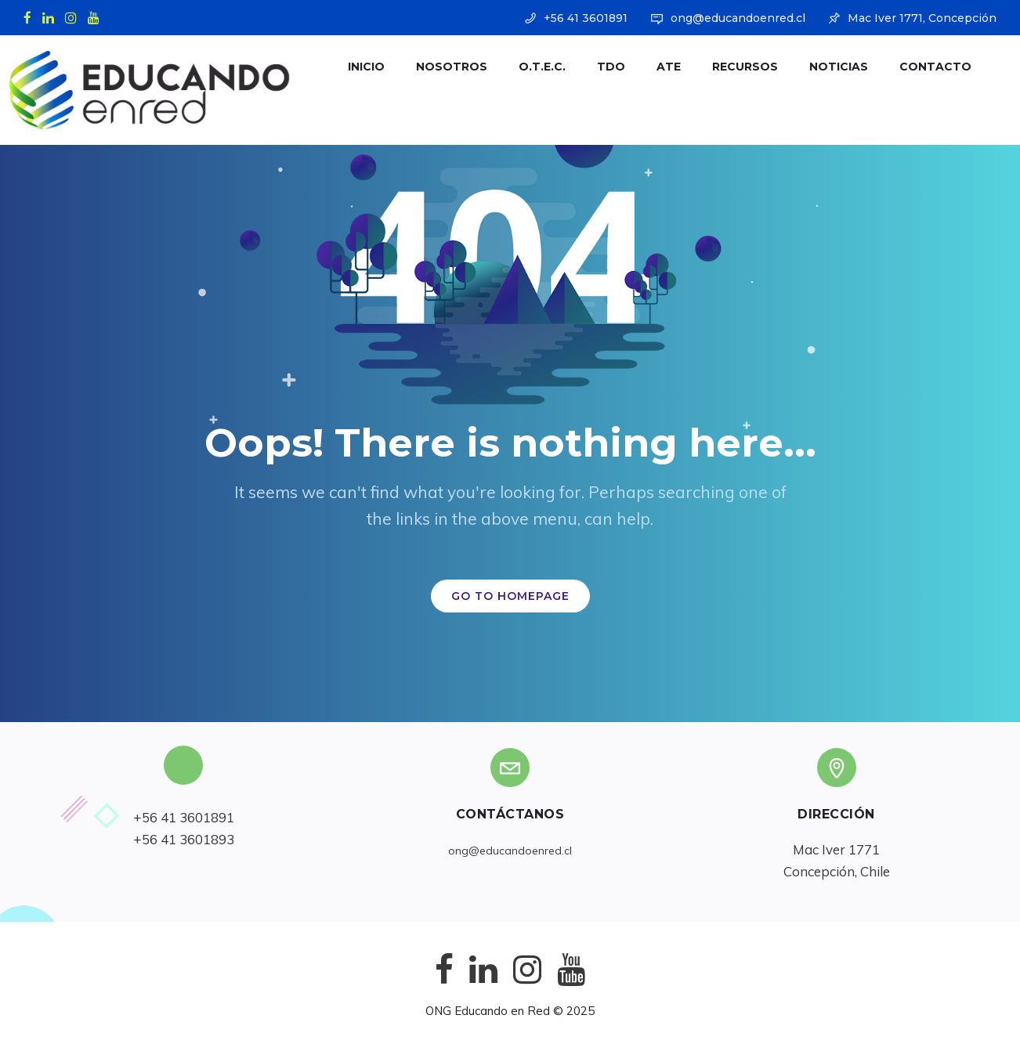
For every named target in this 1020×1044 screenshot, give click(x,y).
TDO (597, 67)
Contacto (921, 67)
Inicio (352, 67)
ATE (654, 67)
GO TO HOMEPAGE (510, 596)
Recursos (731, 67)
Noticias (824, 67)
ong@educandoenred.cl (738, 18)
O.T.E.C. (528, 67)
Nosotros (437, 67)
